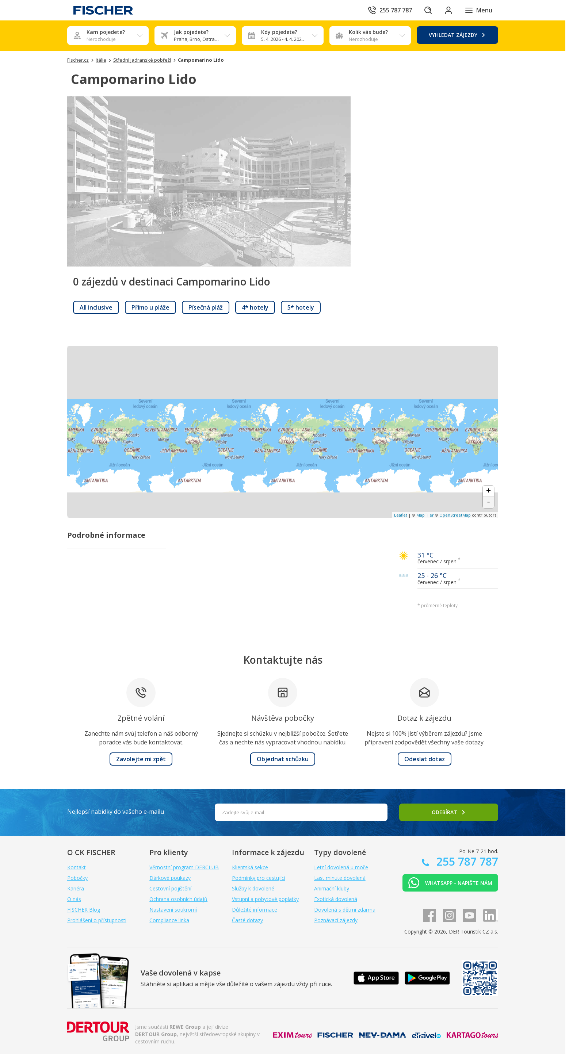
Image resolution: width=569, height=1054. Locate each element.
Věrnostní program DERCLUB (184, 867)
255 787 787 (466, 861)
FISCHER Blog (83, 909)
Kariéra (75, 888)
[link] (96, 307)
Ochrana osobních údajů (178, 899)
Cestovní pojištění (170, 888)
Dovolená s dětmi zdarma (344, 909)
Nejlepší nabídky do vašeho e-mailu (115, 812)
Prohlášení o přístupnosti (96, 920)
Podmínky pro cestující (258, 877)
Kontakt (76, 867)
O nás (74, 899)
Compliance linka (169, 920)
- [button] (488, 502)
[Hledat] (428, 10)
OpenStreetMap (455, 515)
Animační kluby (331, 888)
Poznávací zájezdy (336, 920)
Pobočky (77, 877)
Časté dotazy (247, 920)
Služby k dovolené (253, 888)
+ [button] (488, 491)
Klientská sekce (250, 867)
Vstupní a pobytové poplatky (265, 899)
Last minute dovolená (340, 877)
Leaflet (400, 515)
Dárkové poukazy (170, 877)
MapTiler (425, 515)
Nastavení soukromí (173, 909)
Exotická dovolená (335, 899)
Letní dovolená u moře (341, 867)
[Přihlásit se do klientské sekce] (448, 10)
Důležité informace (254, 909)
